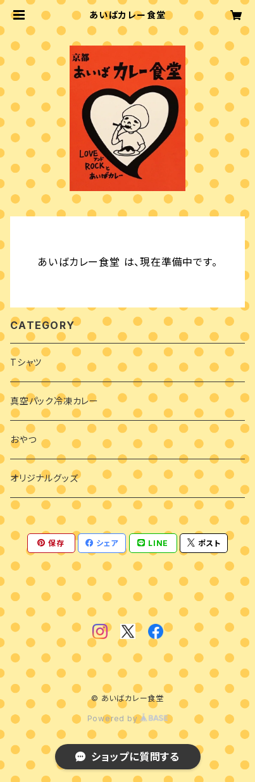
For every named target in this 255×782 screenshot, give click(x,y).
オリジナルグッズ (44, 478)
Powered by (127, 718)
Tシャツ (26, 362)
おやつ (23, 439)
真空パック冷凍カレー (54, 400)
